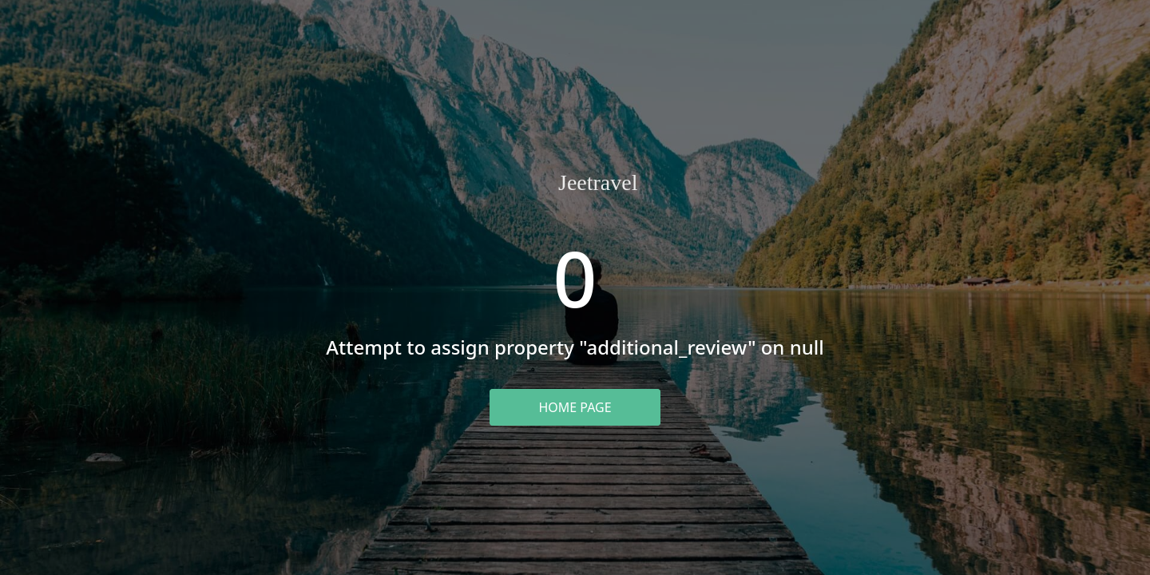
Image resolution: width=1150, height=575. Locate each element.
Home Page (574, 407)
